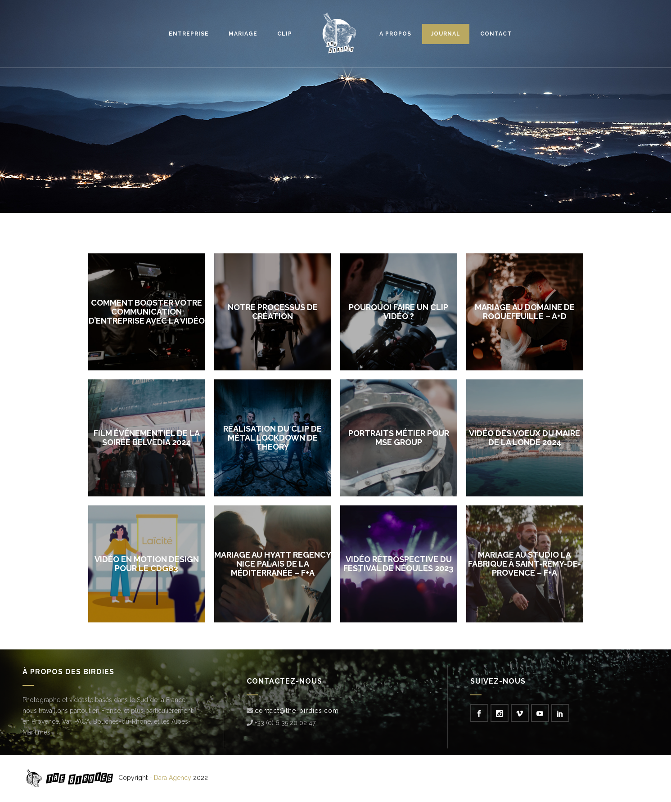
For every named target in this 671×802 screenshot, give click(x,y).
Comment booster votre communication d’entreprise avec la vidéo (147, 311)
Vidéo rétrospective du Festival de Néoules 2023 (398, 563)
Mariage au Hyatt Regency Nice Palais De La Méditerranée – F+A (272, 563)
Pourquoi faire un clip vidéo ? (398, 311)
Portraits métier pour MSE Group (398, 437)
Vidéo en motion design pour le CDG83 (147, 563)
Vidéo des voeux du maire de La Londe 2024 (524, 437)
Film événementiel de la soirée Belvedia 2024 (147, 437)
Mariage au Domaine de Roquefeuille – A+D (525, 311)
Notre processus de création (273, 311)
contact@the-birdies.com (297, 710)
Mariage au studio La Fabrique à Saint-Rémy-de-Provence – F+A (524, 563)
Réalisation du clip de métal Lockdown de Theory (272, 437)
